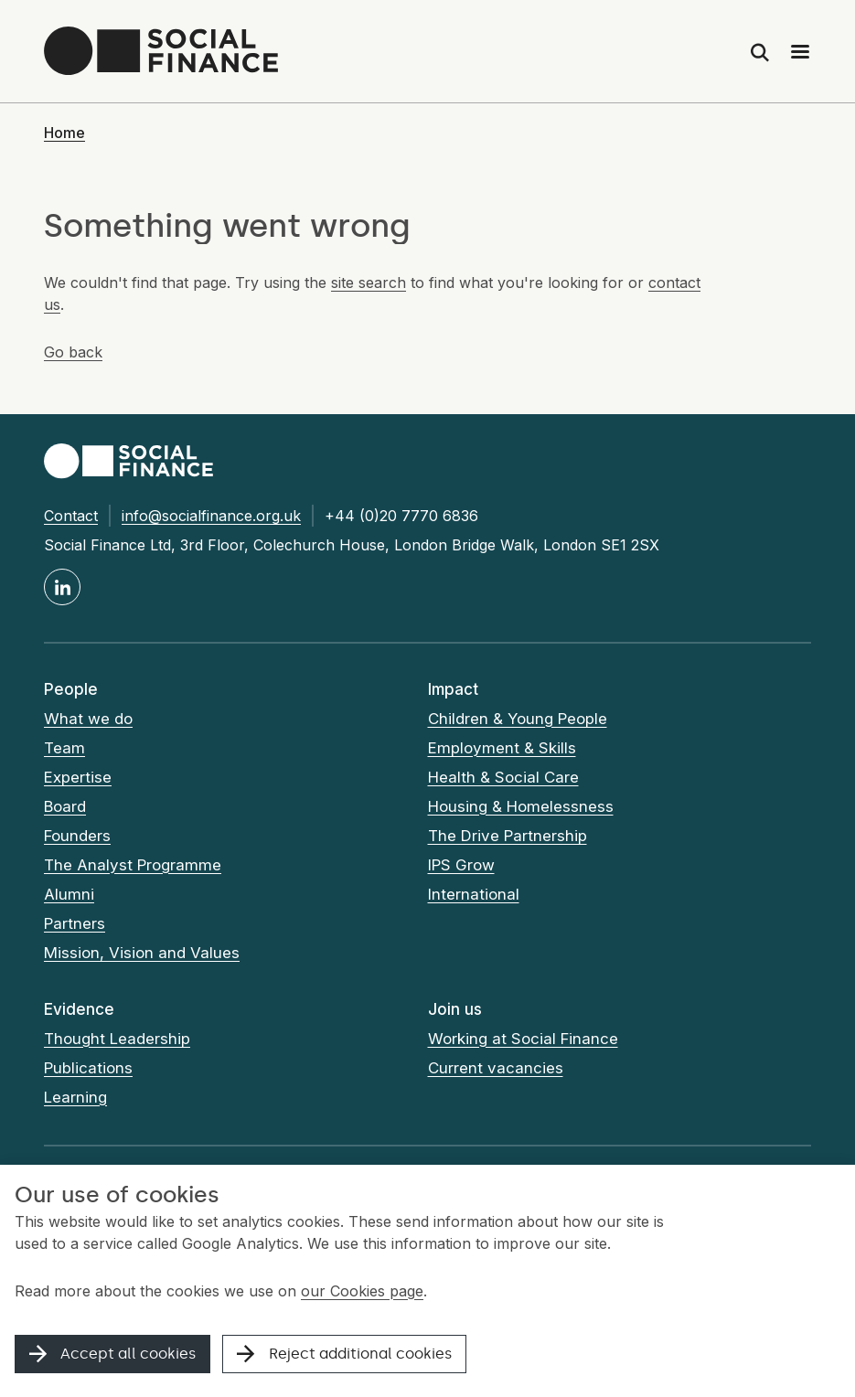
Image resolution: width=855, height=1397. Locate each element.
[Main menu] (800, 51)
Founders (77, 835)
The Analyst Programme (133, 865)
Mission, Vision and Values (142, 953)
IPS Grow (461, 865)
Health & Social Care (503, 777)
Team (64, 748)
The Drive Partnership (507, 835)
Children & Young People (518, 718)
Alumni (69, 894)
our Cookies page (362, 1291)
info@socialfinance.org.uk (211, 516)
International (473, 894)
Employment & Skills (502, 748)
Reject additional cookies (344, 1353)
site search (368, 282)
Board (65, 806)
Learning (76, 1097)
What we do (88, 718)
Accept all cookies (112, 1353)
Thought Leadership (117, 1038)
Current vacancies (495, 1068)
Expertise (78, 777)
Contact (71, 516)
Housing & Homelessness (521, 806)
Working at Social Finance (523, 1038)
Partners (74, 923)
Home (64, 132)
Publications (88, 1068)
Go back (73, 352)
